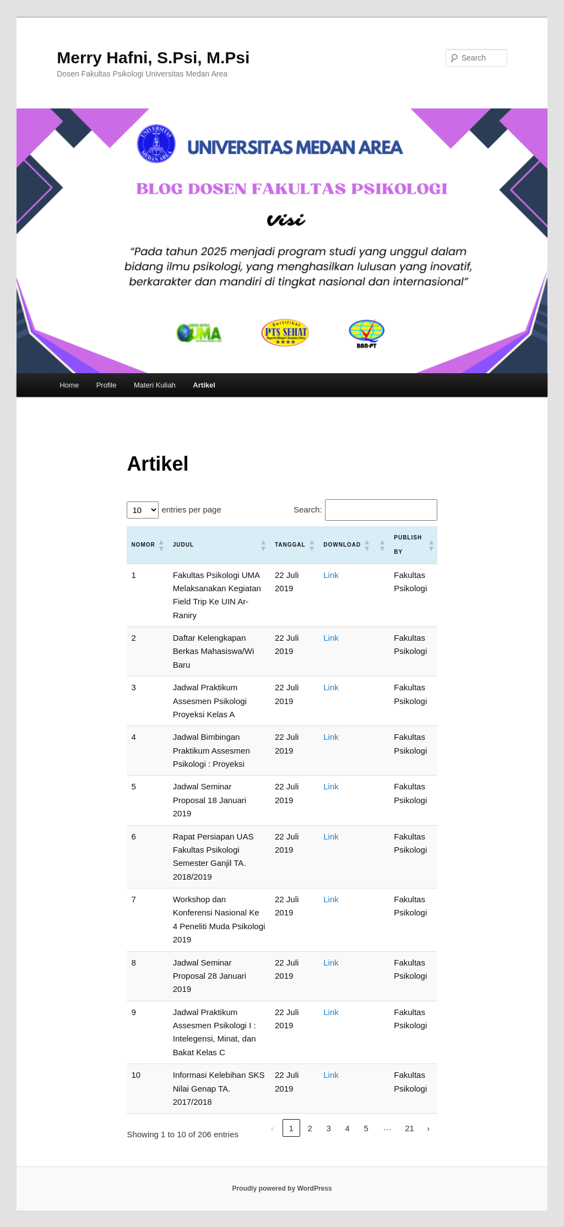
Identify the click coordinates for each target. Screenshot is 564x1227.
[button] (161, 545)
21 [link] (409, 1128)
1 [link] (291, 1128)
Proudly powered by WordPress (282, 1188)
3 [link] (328, 1128)
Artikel (204, 385)
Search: (308, 509)
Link (331, 575)
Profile (106, 385)
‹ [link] (272, 1128)
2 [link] (309, 1128)
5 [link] (366, 1128)
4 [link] (347, 1128)
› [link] (428, 1128)
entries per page (191, 509)
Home (69, 385)
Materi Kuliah (155, 385)
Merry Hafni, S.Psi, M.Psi (153, 57)
